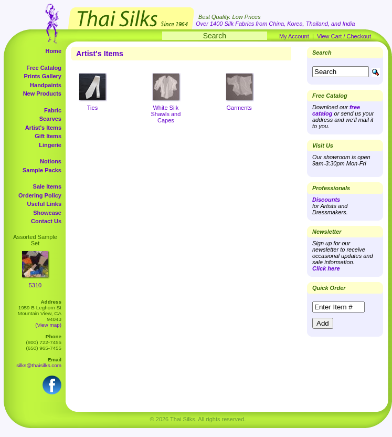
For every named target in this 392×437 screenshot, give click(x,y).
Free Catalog (43, 68)
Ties (92, 108)
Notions (50, 161)
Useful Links (44, 204)
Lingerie (50, 145)
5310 (35, 285)
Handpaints (45, 85)
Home (53, 51)
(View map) (48, 325)
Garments (239, 108)
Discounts (326, 199)
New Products (42, 93)
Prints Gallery (42, 76)
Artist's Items (43, 127)
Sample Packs (42, 170)
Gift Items (48, 136)
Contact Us (46, 221)
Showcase (47, 213)
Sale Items (47, 186)
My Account (294, 36)
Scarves (50, 119)
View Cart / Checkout (344, 36)
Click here (326, 268)
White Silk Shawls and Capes (166, 114)
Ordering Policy (39, 195)
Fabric (52, 110)
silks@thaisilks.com (38, 365)
